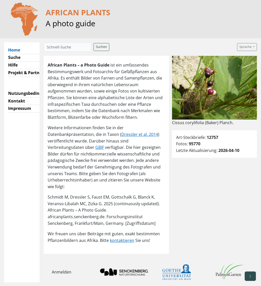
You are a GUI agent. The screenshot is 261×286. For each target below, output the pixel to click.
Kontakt (16, 101)
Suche (14, 57)
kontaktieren (122, 240)
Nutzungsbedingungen (31, 93)
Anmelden (61, 272)
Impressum (19, 108)
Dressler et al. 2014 (139, 134)
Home (16, 50)
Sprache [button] (245, 47)
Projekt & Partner (26, 72)
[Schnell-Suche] (68, 47)
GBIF (99, 147)
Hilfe (13, 65)
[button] (250, 276)
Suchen (101, 47)
